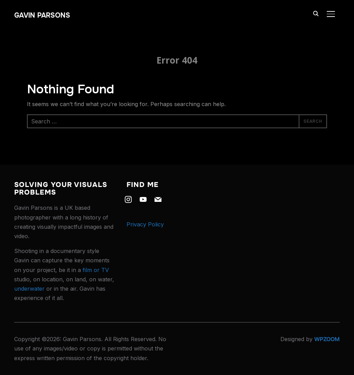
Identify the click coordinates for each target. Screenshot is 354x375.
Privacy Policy (145, 224)
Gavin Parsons (42, 15)
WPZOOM (327, 339)
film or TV (96, 269)
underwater (29, 288)
